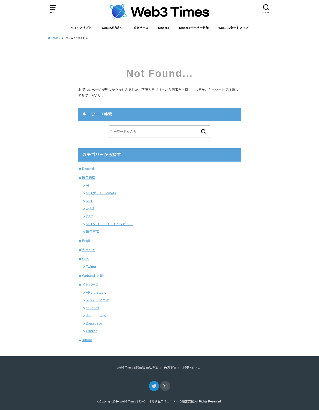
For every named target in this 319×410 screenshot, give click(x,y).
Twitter (91, 266)
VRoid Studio (96, 292)
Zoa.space (94, 323)
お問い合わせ (191, 367)
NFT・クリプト (81, 28)
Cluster (91, 331)
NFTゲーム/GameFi (101, 193)
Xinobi (87, 340)
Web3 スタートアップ (233, 28)
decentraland (96, 315)
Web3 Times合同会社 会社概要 (137, 367)
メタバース (140, 28)
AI (87, 185)
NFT (89, 201)
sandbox (92, 308)
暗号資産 (88, 178)
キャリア (88, 250)
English (88, 241)
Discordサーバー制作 (194, 28)
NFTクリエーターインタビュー (109, 224)
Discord (163, 28)
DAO (89, 216)
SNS (85, 259)
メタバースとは (97, 300)
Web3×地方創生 (112, 28)
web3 (90, 208)
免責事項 (170, 367)
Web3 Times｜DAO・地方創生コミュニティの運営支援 (157, 401)
